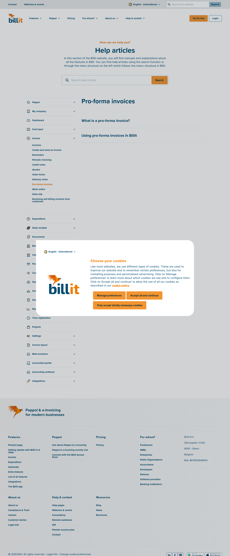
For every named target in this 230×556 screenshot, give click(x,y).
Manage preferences (109, 295)
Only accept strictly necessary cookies (119, 305)
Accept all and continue (144, 295)
